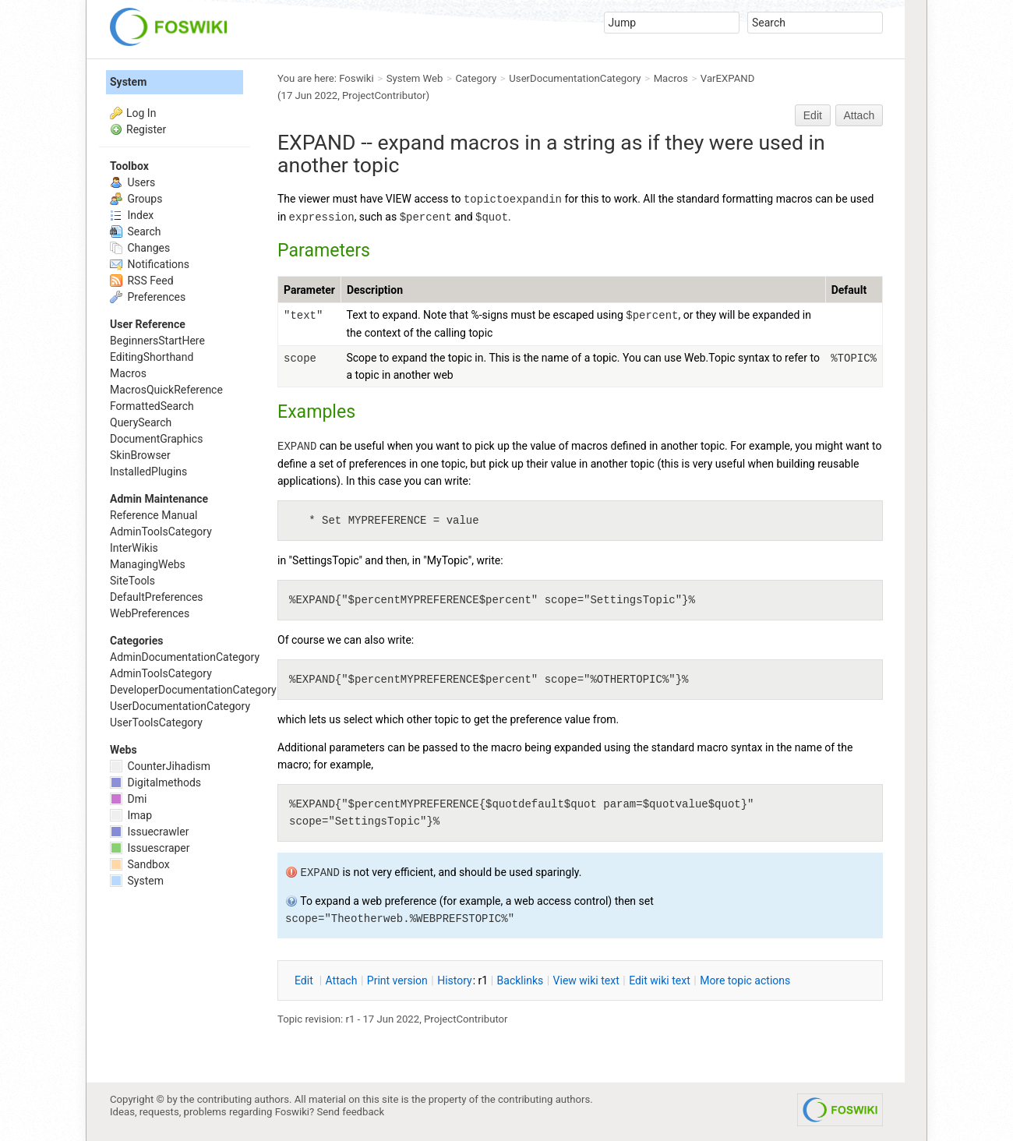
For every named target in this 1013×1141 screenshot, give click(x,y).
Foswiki (356, 78)
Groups (136, 199)
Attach (859, 115)
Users (132, 182)
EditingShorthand (151, 357)
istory (454, 980)
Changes (140, 248)
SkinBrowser (140, 455)
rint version (397, 980)
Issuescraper (150, 848)
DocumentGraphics (156, 439)
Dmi (128, 799)
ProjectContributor (384, 95)
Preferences (147, 297)
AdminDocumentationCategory (184, 657)
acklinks (520, 980)
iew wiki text (586, 980)
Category (476, 78)
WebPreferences (149, 613)
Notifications (149, 264)
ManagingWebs (147, 564)
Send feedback (351, 1112)
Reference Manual (153, 515)
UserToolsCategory (156, 722)
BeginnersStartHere (157, 340)
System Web (414, 78)
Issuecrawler (149, 831)
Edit (812, 115)
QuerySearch (140, 422)
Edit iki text (659, 980)
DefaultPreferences (156, 597)
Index (132, 215)
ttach (342, 980)
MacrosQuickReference (166, 389)
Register (146, 129)
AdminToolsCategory (161, 531)
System (128, 82)
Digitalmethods (155, 782)
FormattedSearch (152, 406)
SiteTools (132, 580)
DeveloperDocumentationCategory (193, 690)
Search (135, 231)
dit (305, 980)
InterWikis (134, 548)
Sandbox (140, 864)
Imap (131, 815)
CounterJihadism (160, 766)
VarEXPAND (727, 78)
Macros (671, 78)
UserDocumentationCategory (575, 78)
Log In (141, 113)
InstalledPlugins (148, 471)
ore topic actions (745, 980)
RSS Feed (142, 280)
